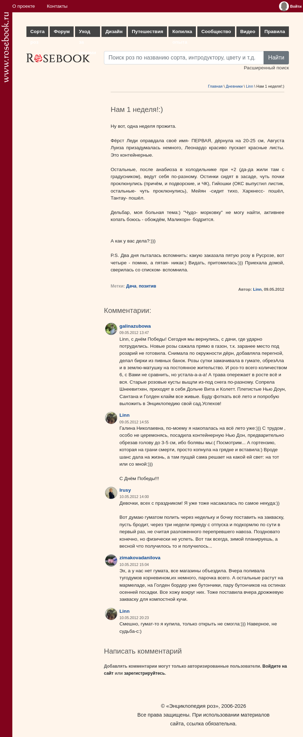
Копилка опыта (182, 33)
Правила (274, 31)
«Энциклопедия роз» (192, 706)
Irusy (125, 490)
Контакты (57, 6)
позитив (147, 286)
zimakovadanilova (139, 557)
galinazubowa (135, 326)
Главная (215, 86)
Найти (276, 58)
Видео (247, 31)
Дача (131, 286)
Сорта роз (37, 33)
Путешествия (147, 31)
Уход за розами (87, 33)
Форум (61, 31)
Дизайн (114, 31)
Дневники (234, 86)
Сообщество (216, 31)
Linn (249, 86)
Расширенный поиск (266, 67)
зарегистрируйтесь (144, 673)
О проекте (23, 6)
